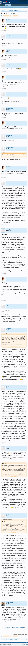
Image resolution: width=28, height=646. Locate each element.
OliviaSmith (8, 328)
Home (3, 5)
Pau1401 (8, 19)
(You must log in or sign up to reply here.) (19, 634)
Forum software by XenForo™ (5, 644)
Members (17, 5)
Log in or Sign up (23, 1)
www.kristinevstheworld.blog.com (16, 627)
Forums (7, 5)
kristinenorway (9, 602)
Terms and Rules (24, 644)
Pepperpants (9, 34)
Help (26, 642)
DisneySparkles (9, 108)
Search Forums (4, 7)
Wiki (12, 5)
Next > (16, 16)
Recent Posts (10, 7)
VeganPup (8, 305)
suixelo (7, 386)
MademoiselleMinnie (10, 182)
